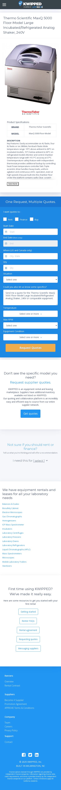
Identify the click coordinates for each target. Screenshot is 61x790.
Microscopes (8, 557)
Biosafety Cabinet (10, 508)
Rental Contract (12, 685)
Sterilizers (7, 566)
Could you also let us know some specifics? (25, 286)
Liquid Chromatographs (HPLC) (16, 549)
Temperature (9, 307)
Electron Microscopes (12, 512)
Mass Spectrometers (12, 553)
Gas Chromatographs (12, 516)
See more (12, 183)
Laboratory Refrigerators (13, 545)
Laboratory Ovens (10, 541)
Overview (9, 681)
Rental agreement (28, 630)
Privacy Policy (11, 730)
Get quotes (31, 413)
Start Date (8, 225)
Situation (7, 273)
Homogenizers (9, 520)
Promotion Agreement (16, 704)
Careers (8, 726)
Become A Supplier (14, 700)
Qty (5, 261)
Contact (9, 741)
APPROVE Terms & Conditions (19, 707)
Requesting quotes (28, 639)
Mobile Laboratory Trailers (14, 562)
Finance (23, 219)
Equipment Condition (13, 331)
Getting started (28, 611)
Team (7, 722)
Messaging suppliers (28, 648)
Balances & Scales (10, 504)
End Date (12, 237)
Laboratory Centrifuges (13, 533)
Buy (36, 219)
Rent (10, 219)
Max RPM (8, 319)
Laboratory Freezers (11, 537)
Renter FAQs (28, 620)
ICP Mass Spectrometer (13, 524)
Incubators (7, 529)
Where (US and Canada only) (17, 250)
